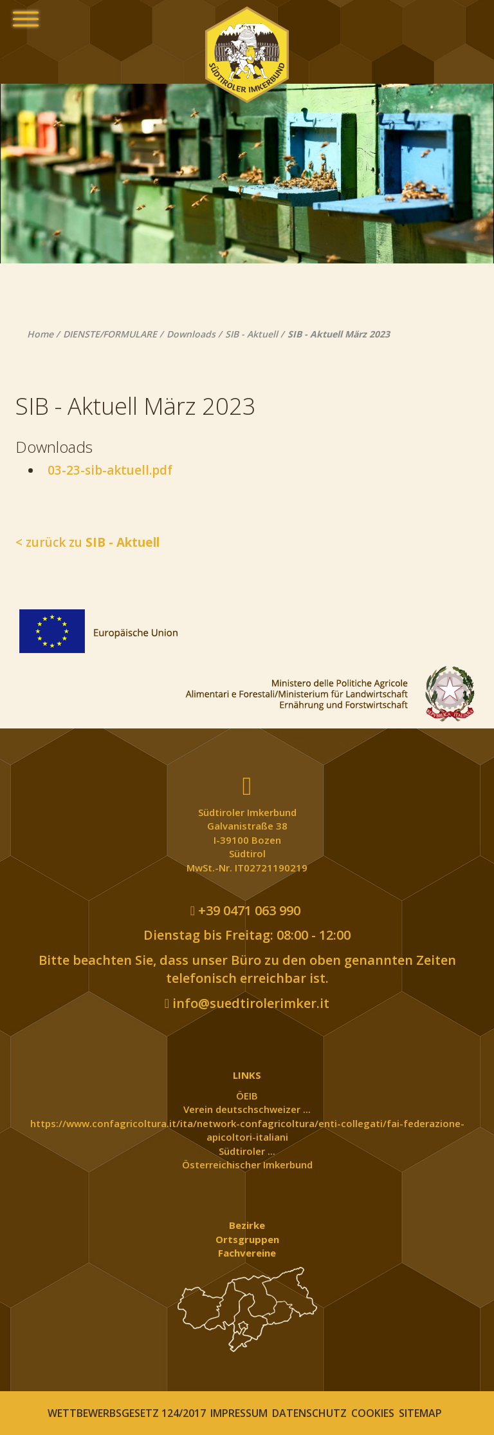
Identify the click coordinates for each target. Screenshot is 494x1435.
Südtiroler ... (247, 1151)
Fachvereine (247, 1252)
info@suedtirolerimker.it (247, 1003)
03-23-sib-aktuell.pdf (106, 470)
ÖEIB (247, 1095)
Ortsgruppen (247, 1239)
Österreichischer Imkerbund (247, 1164)
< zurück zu (87, 542)
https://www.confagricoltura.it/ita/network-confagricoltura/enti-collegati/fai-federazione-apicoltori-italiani (247, 1130)
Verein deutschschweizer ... (247, 1109)
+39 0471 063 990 (245, 910)
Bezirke (247, 1225)
